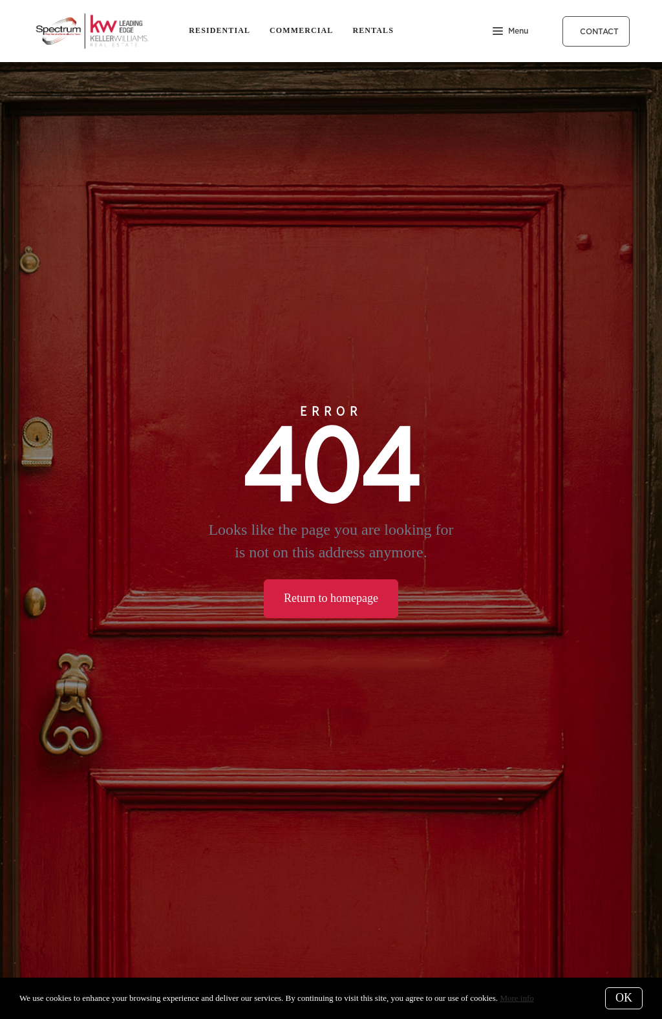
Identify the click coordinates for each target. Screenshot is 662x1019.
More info (516, 998)
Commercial (301, 30)
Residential (219, 30)
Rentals (373, 30)
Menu (510, 32)
